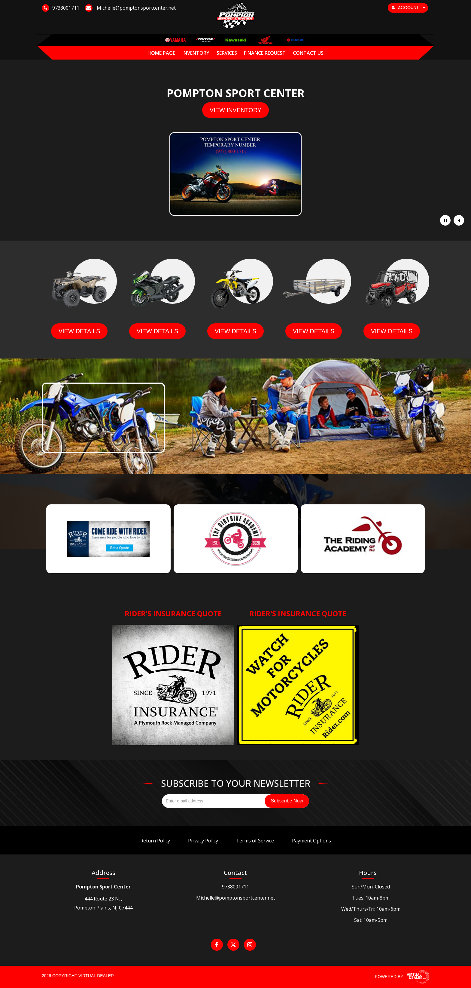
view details (79, 331)
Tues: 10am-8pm (371, 897)
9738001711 (235, 886)
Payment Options (311, 840)
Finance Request (265, 53)
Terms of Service (255, 840)
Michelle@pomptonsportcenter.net (235, 897)
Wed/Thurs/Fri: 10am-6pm (370, 909)
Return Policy (155, 840)
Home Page (161, 53)
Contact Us (308, 53)
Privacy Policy (203, 840)
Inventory (195, 53)
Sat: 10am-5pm (370, 920)
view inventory (236, 110)
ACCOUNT (408, 8)
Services (227, 53)
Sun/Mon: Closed (371, 886)
